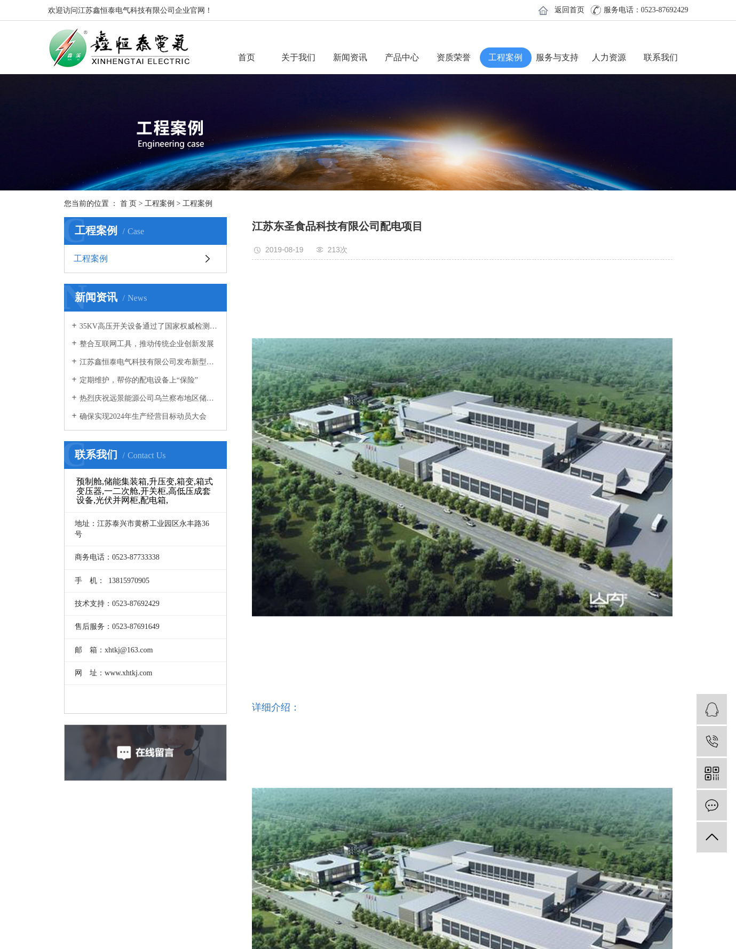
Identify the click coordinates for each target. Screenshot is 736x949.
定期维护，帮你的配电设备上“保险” (139, 380)
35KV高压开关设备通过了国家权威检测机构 (149, 326)
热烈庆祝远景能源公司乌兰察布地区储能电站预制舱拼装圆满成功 (149, 398)
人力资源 (609, 57)
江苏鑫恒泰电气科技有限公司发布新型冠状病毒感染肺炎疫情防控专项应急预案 (149, 362)
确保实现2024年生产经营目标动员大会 (143, 416)
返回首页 (569, 10)
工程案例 (505, 57)
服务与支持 (557, 57)
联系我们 (661, 57)
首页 (246, 57)
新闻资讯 (350, 57)
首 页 (128, 204)
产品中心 (402, 57)
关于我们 (298, 57)
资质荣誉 (454, 57)
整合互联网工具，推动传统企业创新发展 (147, 344)
